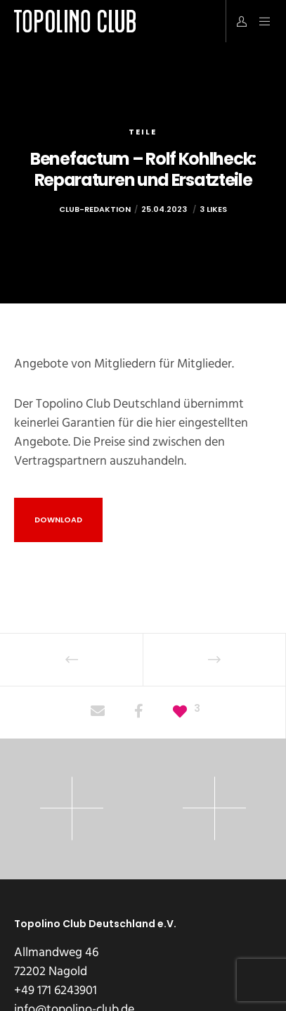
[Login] (237, 21)
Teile (143, 131)
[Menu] (260, 21)
